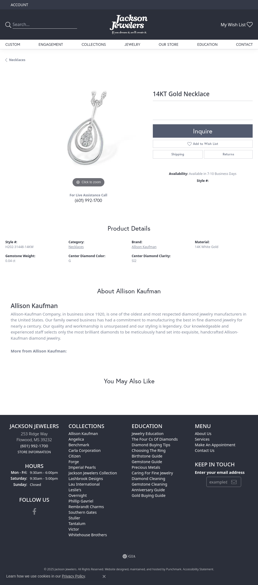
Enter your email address (220, 472)
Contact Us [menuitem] (204, 450)
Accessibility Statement (198, 569)
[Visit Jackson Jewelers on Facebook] (34, 511)
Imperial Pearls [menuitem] (82, 467)
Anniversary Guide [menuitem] (148, 489)
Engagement (51, 44)
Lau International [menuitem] (84, 484)
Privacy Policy (73, 576)
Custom (12, 44)
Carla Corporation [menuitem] (85, 450)
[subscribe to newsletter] (234, 482)
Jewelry (132, 44)
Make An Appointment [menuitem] (215, 444)
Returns (228, 154)
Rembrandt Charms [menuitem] (86, 506)
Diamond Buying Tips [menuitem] (151, 444)
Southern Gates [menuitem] (83, 512)
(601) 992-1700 (88, 200)
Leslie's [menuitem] (75, 489)
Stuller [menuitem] (74, 517)
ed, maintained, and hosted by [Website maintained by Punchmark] (145, 569)
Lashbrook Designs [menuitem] (86, 478)
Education (207, 44)
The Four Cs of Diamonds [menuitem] (155, 439)
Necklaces (17, 60)
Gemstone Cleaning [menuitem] (149, 484)
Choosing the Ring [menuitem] (149, 450)
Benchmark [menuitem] (79, 444)
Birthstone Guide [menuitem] (147, 456)
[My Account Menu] (19, 4)
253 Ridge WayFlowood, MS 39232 (34, 442)
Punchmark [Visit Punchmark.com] (173, 569)
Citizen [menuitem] (75, 456)
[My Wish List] (237, 25)
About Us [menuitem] (203, 433)
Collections (94, 44)
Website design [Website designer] (115, 569)
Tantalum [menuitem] (77, 523)
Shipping (177, 154)
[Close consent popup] (104, 576)
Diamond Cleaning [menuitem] (148, 478)
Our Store (169, 44)
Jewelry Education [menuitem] (148, 433)
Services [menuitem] (202, 439)
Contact (244, 44)
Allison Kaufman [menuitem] (83, 433)
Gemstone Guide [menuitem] (147, 461)
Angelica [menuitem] (76, 439)
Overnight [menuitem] (78, 495)
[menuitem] (129, 556)
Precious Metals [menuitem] (146, 467)
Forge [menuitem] (74, 461)
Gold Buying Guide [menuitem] (148, 495)
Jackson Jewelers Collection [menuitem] (93, 472)
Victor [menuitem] (74, 529)
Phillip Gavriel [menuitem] (81, 501)
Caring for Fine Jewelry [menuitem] (152, 472)
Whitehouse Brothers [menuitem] (88, 534)
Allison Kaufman (144, 247)
